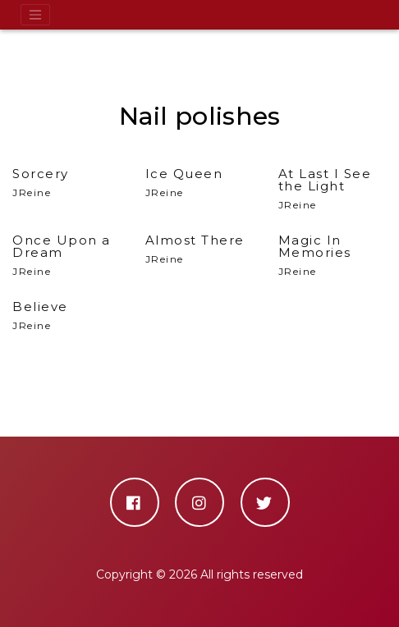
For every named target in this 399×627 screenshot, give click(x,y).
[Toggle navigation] (35, 14)
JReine (332, 189)
